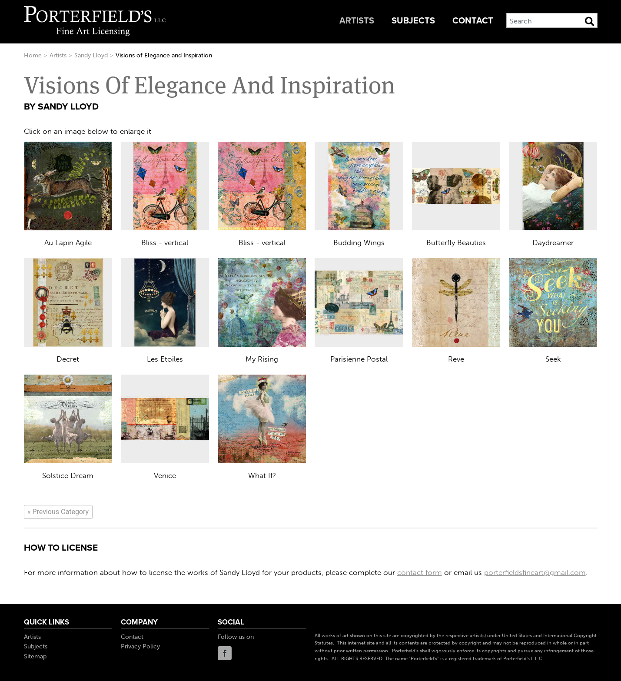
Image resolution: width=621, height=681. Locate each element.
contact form (419, 572)
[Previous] (58, 512)
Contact (472, 21)
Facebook (225, 653)
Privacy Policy (140, 646)
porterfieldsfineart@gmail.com (535, 572)
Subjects (413, 21)
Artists (356, 21)
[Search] (552, 20)
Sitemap (35, 656)
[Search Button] (589, 21)
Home (33, 55)
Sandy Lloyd (91, 55)
